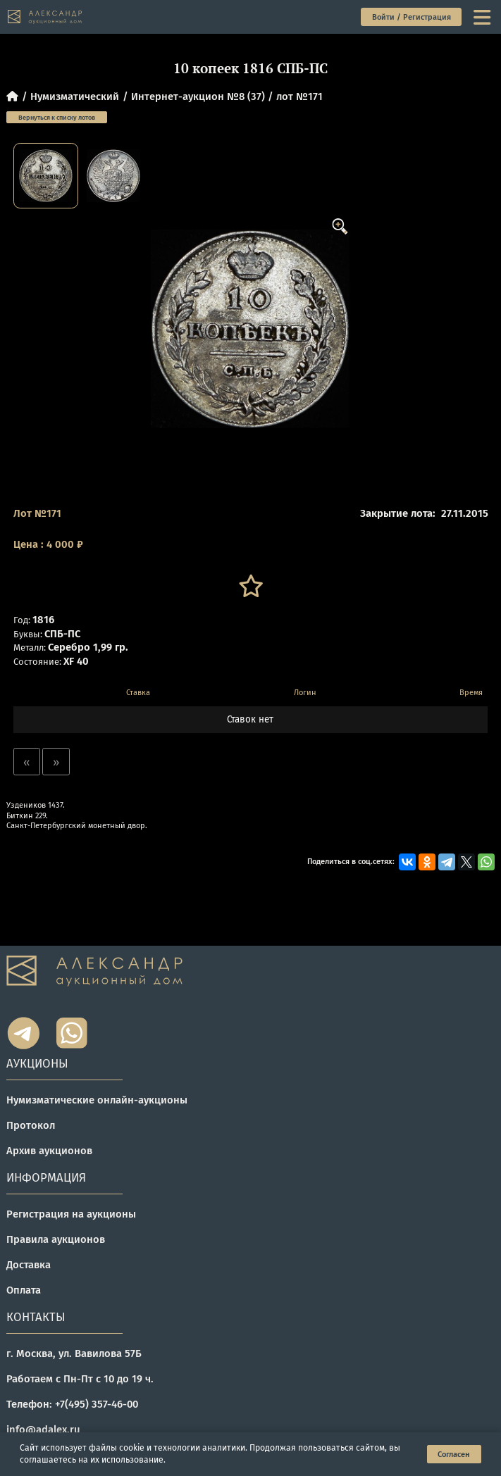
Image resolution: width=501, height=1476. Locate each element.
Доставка (28, 1264)
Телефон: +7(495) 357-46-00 (72, 1404)
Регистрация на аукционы (71, 1214)
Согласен (454, 1454)
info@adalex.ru (43, 1429)
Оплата (23, 1290)
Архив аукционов (49, 1150)
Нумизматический (74, 96)
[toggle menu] (483, 17)
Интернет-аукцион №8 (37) (198, 96)
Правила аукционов (55, 1239)
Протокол (30, 1125)
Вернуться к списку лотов (56, 117)
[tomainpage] (45, 16)
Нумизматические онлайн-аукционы (96, 1100)
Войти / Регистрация (411, 17)
